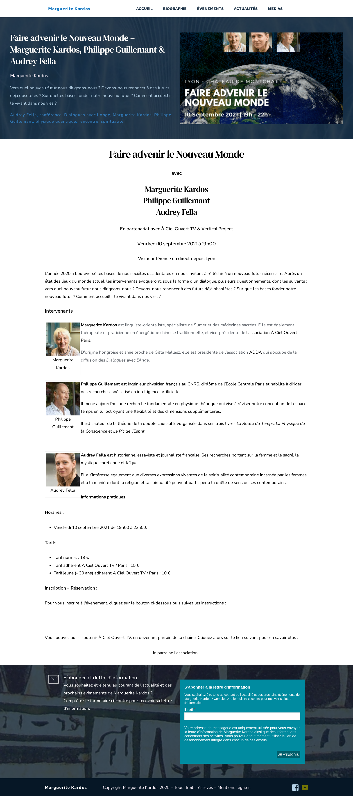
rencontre (88, 127)
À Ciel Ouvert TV (114, 643)
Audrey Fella (23, 120)
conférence (50, 120)
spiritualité (112, 127)
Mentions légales (233, 793)
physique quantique (56, 127)
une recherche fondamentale (146, 409)
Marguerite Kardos (132, 120)
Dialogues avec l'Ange (87, 120)
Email (188, 715)
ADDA (255, 358)
